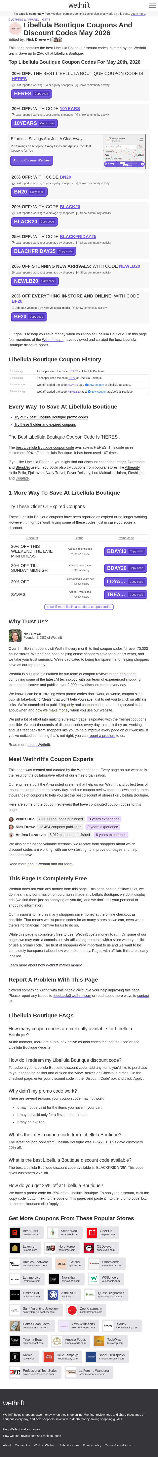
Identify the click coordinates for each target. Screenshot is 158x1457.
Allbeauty (132, 467)
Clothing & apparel (24, 19)
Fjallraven (36, 473)
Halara (120, 473)
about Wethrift (39, 745)
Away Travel (55, 473)
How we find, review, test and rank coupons (32, 1435)
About (7, 1445)
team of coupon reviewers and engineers (102, 674)
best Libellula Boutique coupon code (45, 447)
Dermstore (136, 462)
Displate (22, 478)
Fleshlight (136, 473)
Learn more (138, 13)
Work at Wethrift (44, 1445)
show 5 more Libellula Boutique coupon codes (79, 606)
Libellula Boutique (68, 48)
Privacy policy (92, 1445)
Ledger (120, 462)
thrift (79, 5)
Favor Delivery (78, 473)
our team (65, 864)
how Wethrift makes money (59, 965)
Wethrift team (53, 340)
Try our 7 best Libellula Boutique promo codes (51, 417)
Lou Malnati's (103, 473)
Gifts (46, 19)
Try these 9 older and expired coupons (45, 424)
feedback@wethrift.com (72, 996)
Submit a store (69, 1445)
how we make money (52, 710)
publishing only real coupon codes (77, 705)
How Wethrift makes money (21, 1429)
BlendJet (23, 467)
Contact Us (22, 1445)
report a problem (102, 736)
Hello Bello (17, 473)
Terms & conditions (118, 1445)
